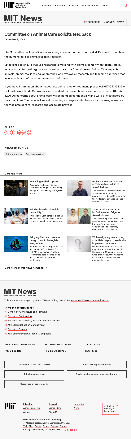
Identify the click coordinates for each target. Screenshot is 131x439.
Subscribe (94, 22)
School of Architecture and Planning (27, 311)
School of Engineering (20, 316)
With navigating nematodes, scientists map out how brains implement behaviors (109, 240)
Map (31, 426)
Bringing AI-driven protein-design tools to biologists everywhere (45, 240)
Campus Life (55, 408)
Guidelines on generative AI (34, 384)
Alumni (26, 412)
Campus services (35, 154)
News (76, 408)
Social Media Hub (54, 429)
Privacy (26, 429)
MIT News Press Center (58, 344)
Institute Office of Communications (90, 300)
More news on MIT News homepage (24, 267)
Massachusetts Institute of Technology (42, 419)
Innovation (73, 5)
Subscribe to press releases (97, 364)
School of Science (17, 329)
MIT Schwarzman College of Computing (29, 333)
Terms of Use (92, 344)
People (46, 426)
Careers (54, 426)
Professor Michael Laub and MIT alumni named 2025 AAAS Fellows (107, 184)
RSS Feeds (91, 350)
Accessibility (38, 429)
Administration (14, 154)
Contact (63, 426)
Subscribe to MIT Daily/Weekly (34, 364)
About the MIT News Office (19, 344)
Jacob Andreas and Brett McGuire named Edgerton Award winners (106, 212)
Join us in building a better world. (111, 409)
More (106, 5)
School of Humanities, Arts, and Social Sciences (34, 320)
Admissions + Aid (90, 5)
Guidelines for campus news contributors (96, 374)
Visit (25, 426)
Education (47, 5)
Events (38, 426)
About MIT (54, 412)
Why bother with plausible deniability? (44, 211)
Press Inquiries (12, 350)
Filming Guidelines (55, 350)
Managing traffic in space (44, 181)
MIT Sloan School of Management (26, 325)
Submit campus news (34, 374)
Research (60, 5)
